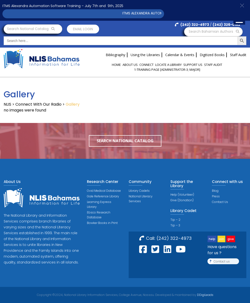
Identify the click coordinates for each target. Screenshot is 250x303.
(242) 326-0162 (226, 24)
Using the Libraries (145, 54)
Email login (83, 29)
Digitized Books (212, 54)
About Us (130, 64)
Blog (215, 191)
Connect (146, 64)
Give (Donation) (182, 200)
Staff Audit (238, 54)
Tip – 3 (175, 225)
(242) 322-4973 (192, 24)
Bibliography (115, 54)
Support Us (192, 64)
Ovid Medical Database (104, 191)
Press (216, 196)
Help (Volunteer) (182, 194)
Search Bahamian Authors (214, 31)
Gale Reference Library (103, 196)
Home (116, 64)
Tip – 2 (175, 220)
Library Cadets (139, 191)
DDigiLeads (204, 295)
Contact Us (220, 202)
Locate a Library (168, 64)
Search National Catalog (31, 28)
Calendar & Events (179, 54)
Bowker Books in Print (102, 223)
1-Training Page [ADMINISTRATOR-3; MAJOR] (167, 69)
